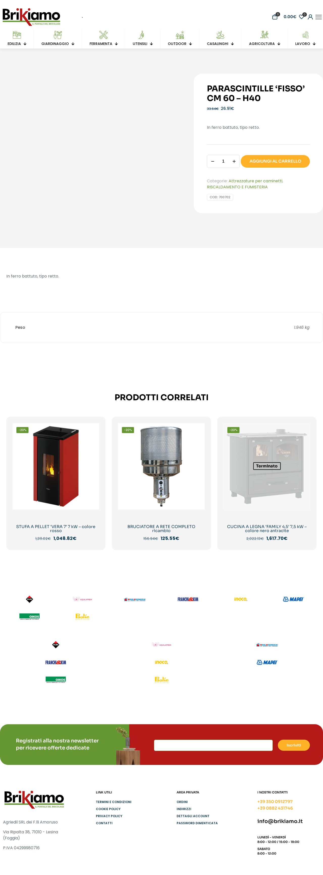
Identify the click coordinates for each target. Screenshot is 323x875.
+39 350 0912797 (275, 801)
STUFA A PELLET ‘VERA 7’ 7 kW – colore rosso (55, 528)
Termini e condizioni (113, 802)
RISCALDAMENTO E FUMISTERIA (237, 187)
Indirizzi (184, 809)
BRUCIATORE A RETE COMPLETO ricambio (161, 528)
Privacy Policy (109, 816)
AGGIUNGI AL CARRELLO (275, 161)
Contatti (104, 823)
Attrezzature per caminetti (255, 181)
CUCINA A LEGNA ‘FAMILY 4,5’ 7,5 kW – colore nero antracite (267, 528)
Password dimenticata (197, 823)
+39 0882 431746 (275, 808)
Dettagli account (193, 816)
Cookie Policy (108, 809)
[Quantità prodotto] (223, 161)
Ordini (182, 802)
